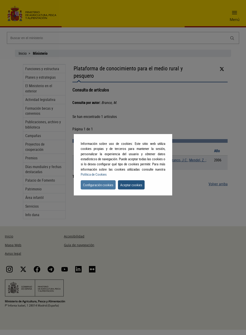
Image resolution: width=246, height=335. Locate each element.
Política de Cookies (94, 174)
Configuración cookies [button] (98, 185)
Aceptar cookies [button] (131, 185)
